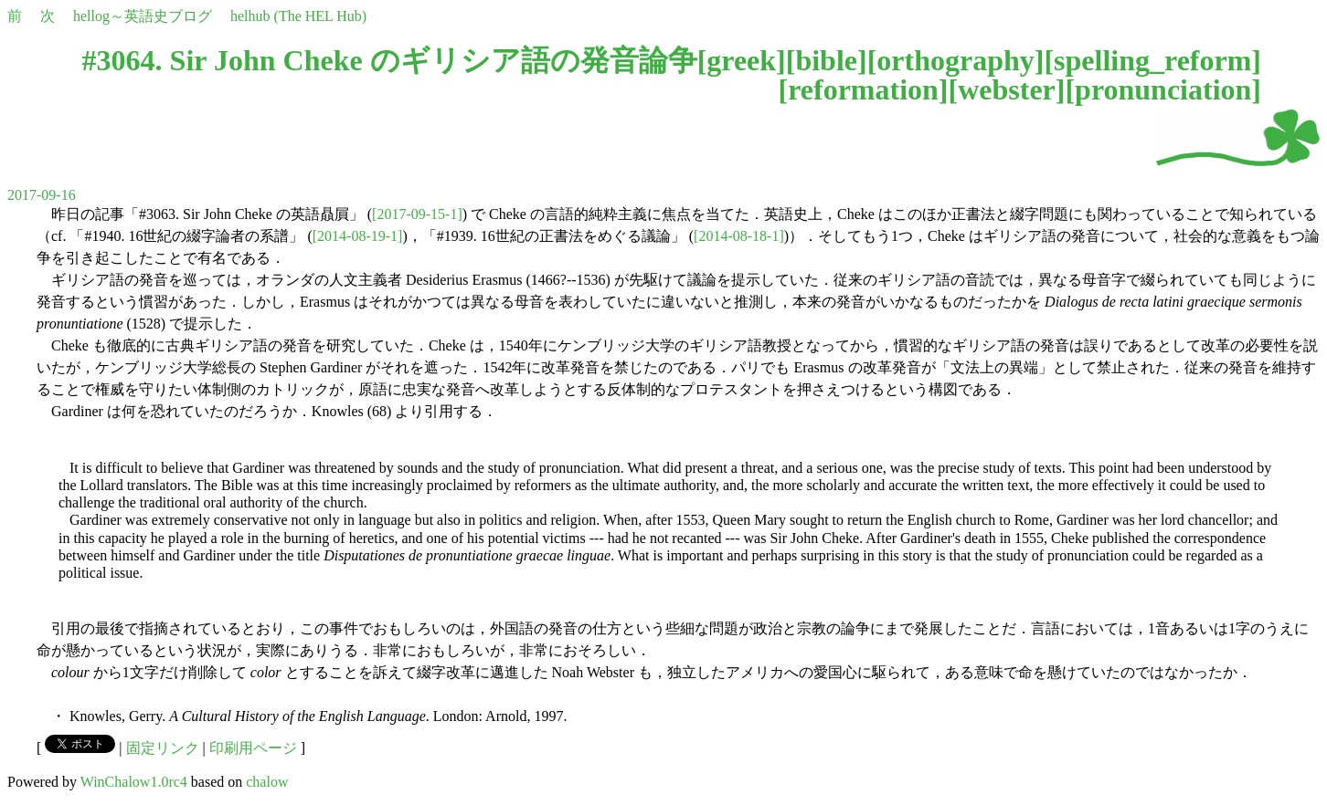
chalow (267, 781)
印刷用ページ (253, 748)
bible (826, 60)
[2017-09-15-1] (417, 214)
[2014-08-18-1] (739, 236)
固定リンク (162, 748)
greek (741, 60)
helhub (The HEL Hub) (298, 16)
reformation (863, 89)
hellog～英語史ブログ (142, 16)
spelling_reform (1152, 60)
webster (1007, 89)
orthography (955, 60)
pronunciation (1163, 89)
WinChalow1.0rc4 (133, 781)
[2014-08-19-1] (358, 236)
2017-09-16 (41, 195)
